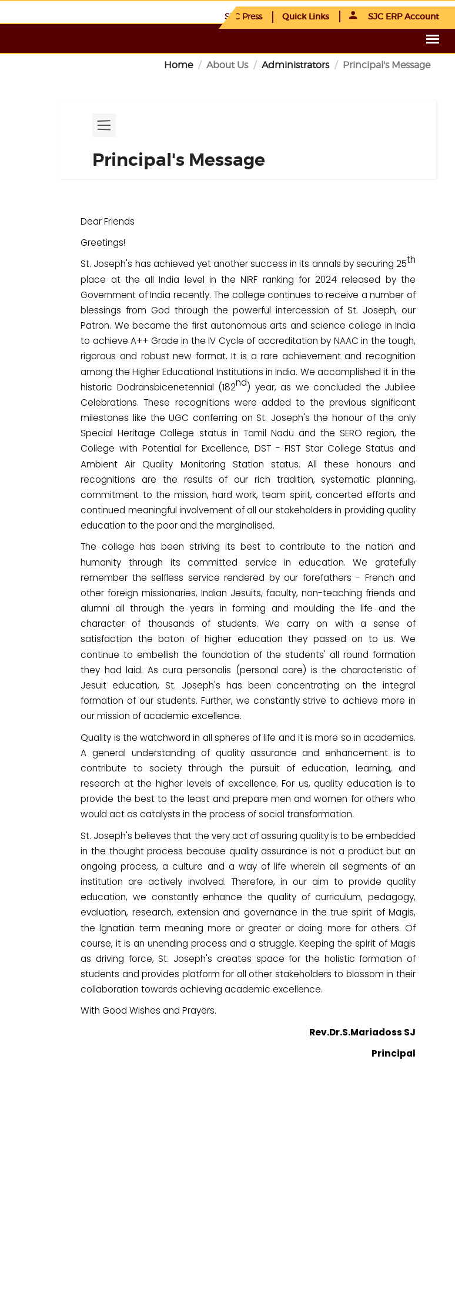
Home (178, 65)
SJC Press (243, 16)
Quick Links (305, 16)
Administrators (295, 65)
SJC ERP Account (394, 16)
